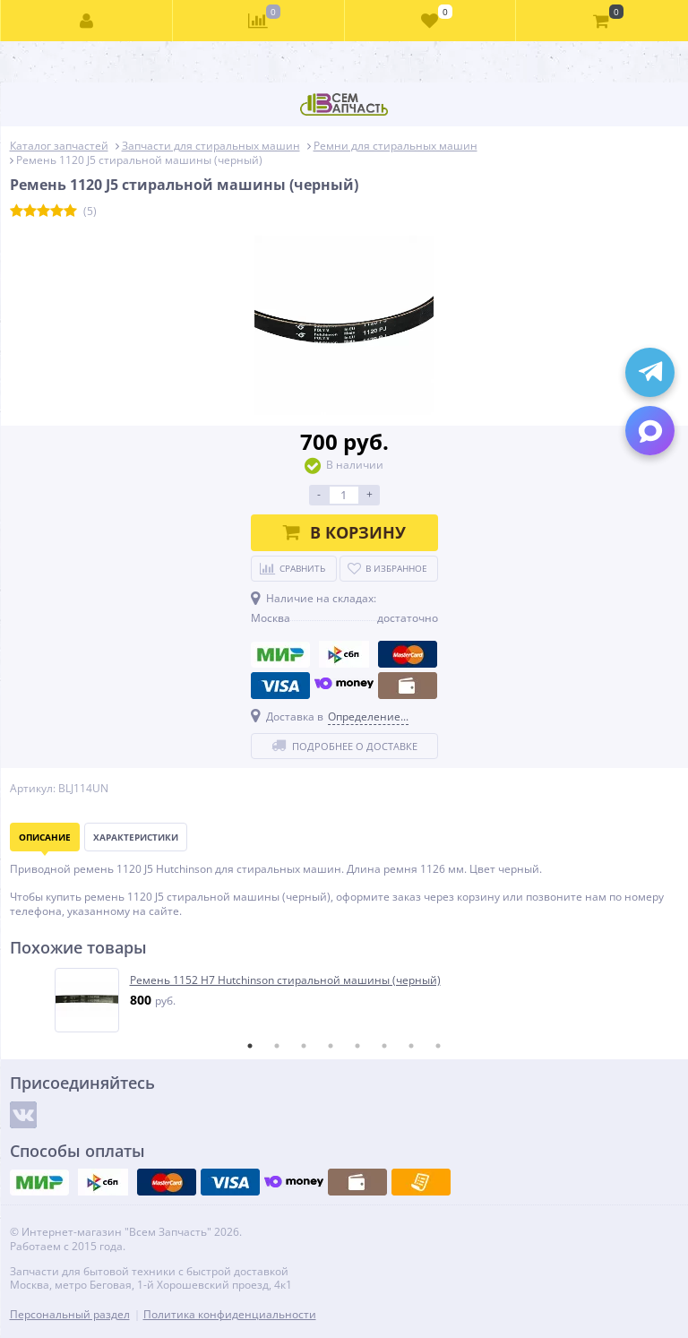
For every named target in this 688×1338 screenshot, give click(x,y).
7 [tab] (411, 1046)
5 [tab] (357, 1046)
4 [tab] (331, 1046)
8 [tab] (438, 1046)
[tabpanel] (345, 1000)
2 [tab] (277, 1046)
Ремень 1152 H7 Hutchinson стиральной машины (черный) (285, 980)
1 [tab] (250, 1046)
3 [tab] (304, 1046)
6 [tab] (384, 1046)
